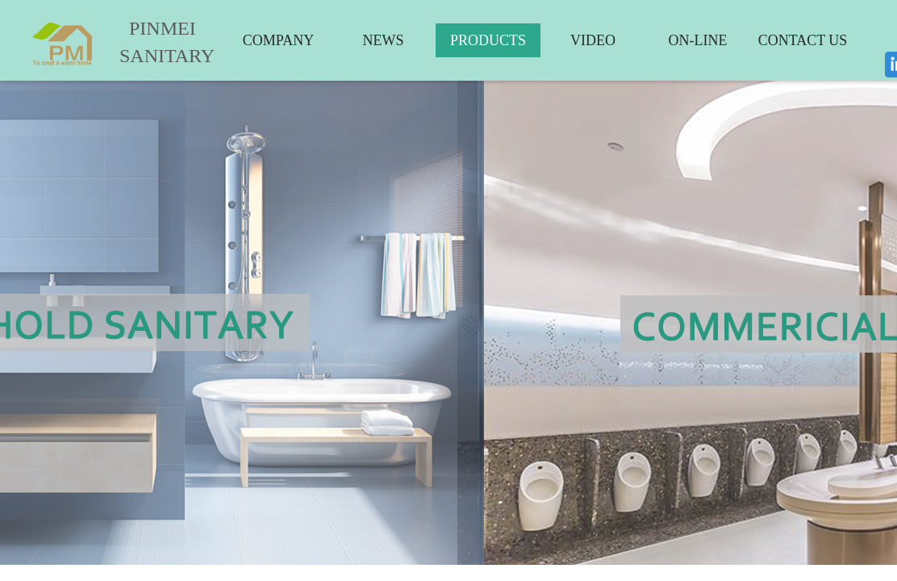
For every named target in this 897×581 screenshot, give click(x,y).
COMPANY (278, 40)
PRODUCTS (488, 40)
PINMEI (162, 28)
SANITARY (155, 55)
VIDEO (592, 40)
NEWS (383, 40)
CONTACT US (803, 40)
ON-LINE (698, 40)
